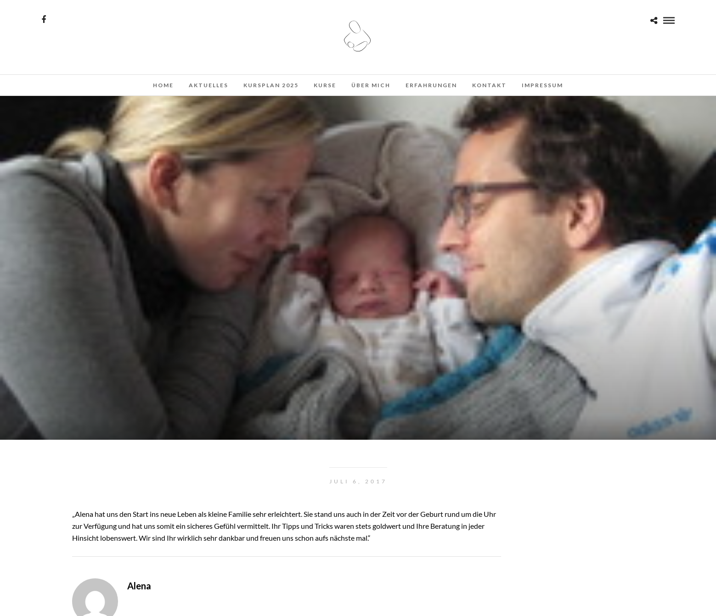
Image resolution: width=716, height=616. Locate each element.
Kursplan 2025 (271, 85)
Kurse (325, 85)
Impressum (542, 85)
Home (163, 85)
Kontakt (489, 85)
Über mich (370, 85)
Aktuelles (208, 85)
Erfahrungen (431, 85)
